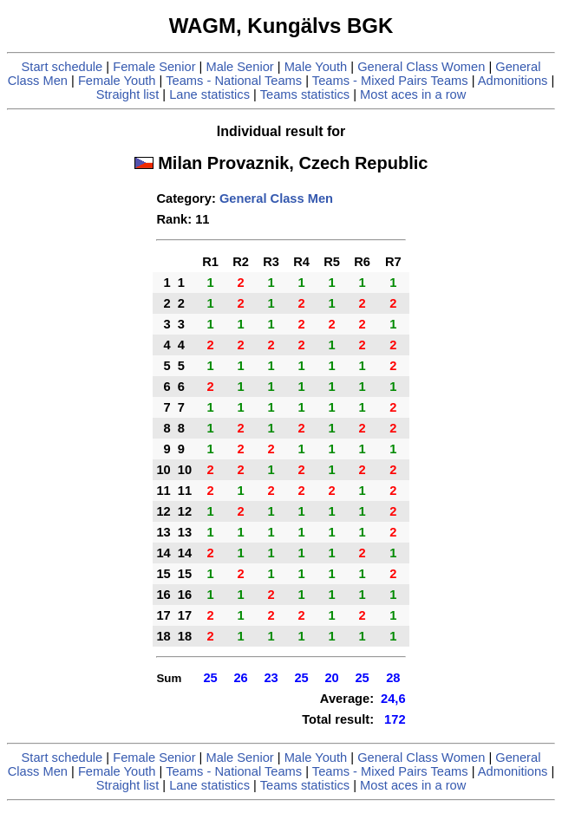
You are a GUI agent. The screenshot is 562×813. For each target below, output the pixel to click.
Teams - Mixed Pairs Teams (390, 81)
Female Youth (117, 81)
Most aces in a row (413, 94)
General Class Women (421, 67)
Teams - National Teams (234, 81)
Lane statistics (209, 94)
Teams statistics (305, 94)
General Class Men (276, 198)
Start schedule (62, 67)
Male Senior (239, 67)
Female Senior (154, 67)
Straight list (128, 94)
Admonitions (513, 81)
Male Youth (316, 67)
